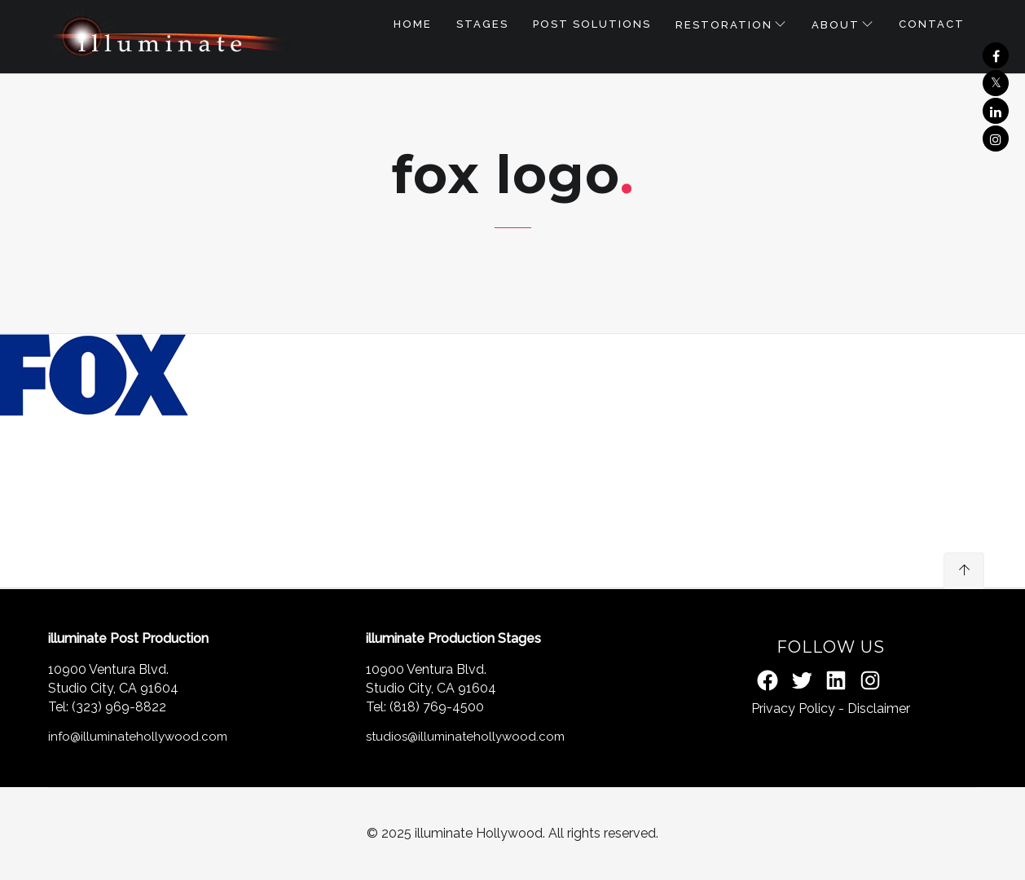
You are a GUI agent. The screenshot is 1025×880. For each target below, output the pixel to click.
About (836, 25)
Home (413, 24)
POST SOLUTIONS (592, 24)
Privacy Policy (793, 708)
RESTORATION (723, 25)
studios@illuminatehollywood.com (465, 736)
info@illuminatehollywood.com (137, 736)
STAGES (482, 24)
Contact (932, 24)
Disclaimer (878, 708)
